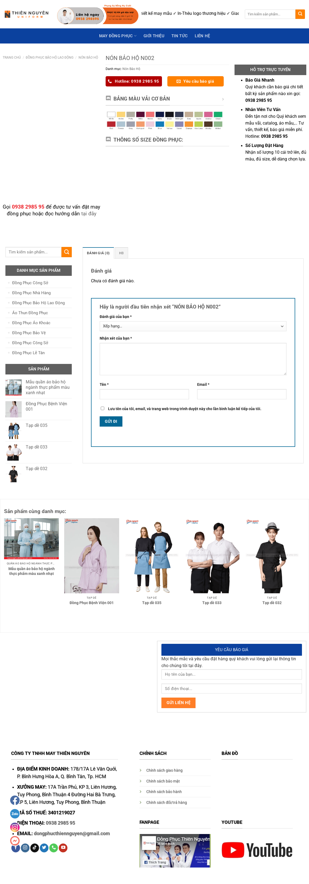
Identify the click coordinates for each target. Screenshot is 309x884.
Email (203, 384)
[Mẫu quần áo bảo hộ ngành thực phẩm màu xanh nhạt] (31, 538)
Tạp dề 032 (272, 603)
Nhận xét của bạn (116, 338)
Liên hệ (202, 36)
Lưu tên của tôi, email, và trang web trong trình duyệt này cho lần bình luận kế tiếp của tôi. (184, 408)
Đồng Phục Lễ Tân (28, 352)
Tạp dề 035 (151, 603)
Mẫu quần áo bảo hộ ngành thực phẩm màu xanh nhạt (31, 571)
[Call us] (53, 847)
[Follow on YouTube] (63, 847)
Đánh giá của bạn (116, 316)
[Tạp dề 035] (151, 555)
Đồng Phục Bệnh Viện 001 (92, 603)
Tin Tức (179, 36)
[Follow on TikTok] (34, 847)
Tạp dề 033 (212, 603)
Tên (104, 384)
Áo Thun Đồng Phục (30, 312)
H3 (119, 253)
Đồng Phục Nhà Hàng (31, 292)
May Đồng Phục (117, 35)
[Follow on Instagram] (25, 847)
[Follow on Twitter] (44, 847)
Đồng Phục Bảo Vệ (29, 332)
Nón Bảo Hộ (88, 57)
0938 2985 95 (60, 823)
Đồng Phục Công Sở (30, 282)
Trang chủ (12, 57)
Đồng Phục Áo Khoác (31, 322)
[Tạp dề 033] (211, 555)
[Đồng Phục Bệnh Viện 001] (91, 555)
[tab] (97, 253)
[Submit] (300, 14)
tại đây (88, 213)
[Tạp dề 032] (272, 555)
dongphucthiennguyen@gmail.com (72, 833)
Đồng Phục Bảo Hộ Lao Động (49, 57)
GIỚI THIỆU (154, 36)
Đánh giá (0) (97, 253)
